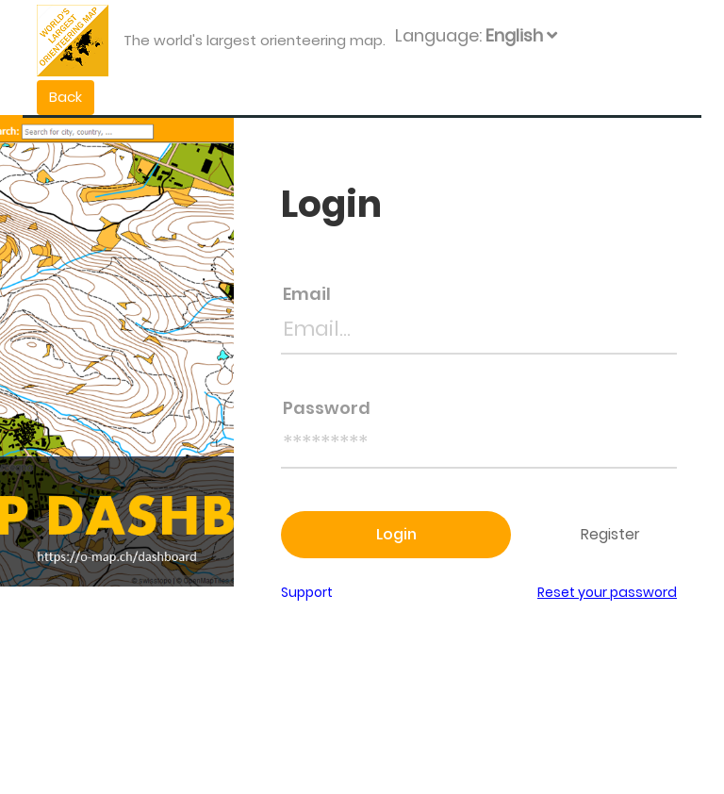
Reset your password (607, 592)
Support (307, 592)
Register (612, 534)
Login (396, 534)
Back (65, 97)
